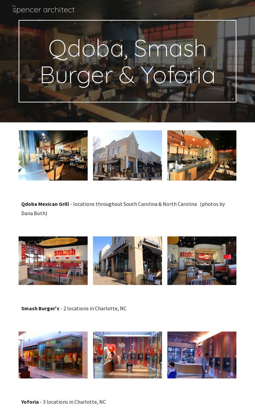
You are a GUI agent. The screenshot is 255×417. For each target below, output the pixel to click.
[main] (127, 61)
